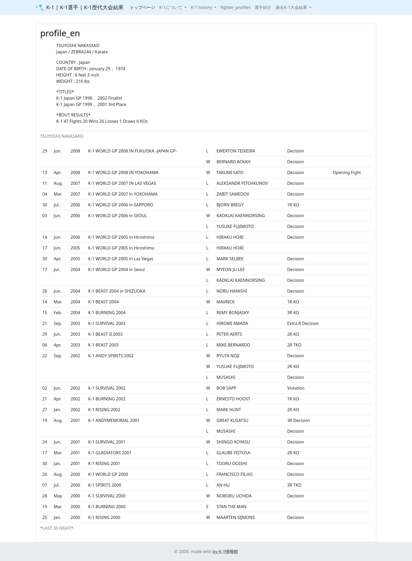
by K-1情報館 (225, 551)
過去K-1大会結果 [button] (292, 7)
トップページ (142, 7)
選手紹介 (263, 7)
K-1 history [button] (202, 7)
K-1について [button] (171, 7)
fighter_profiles (235, 7)
